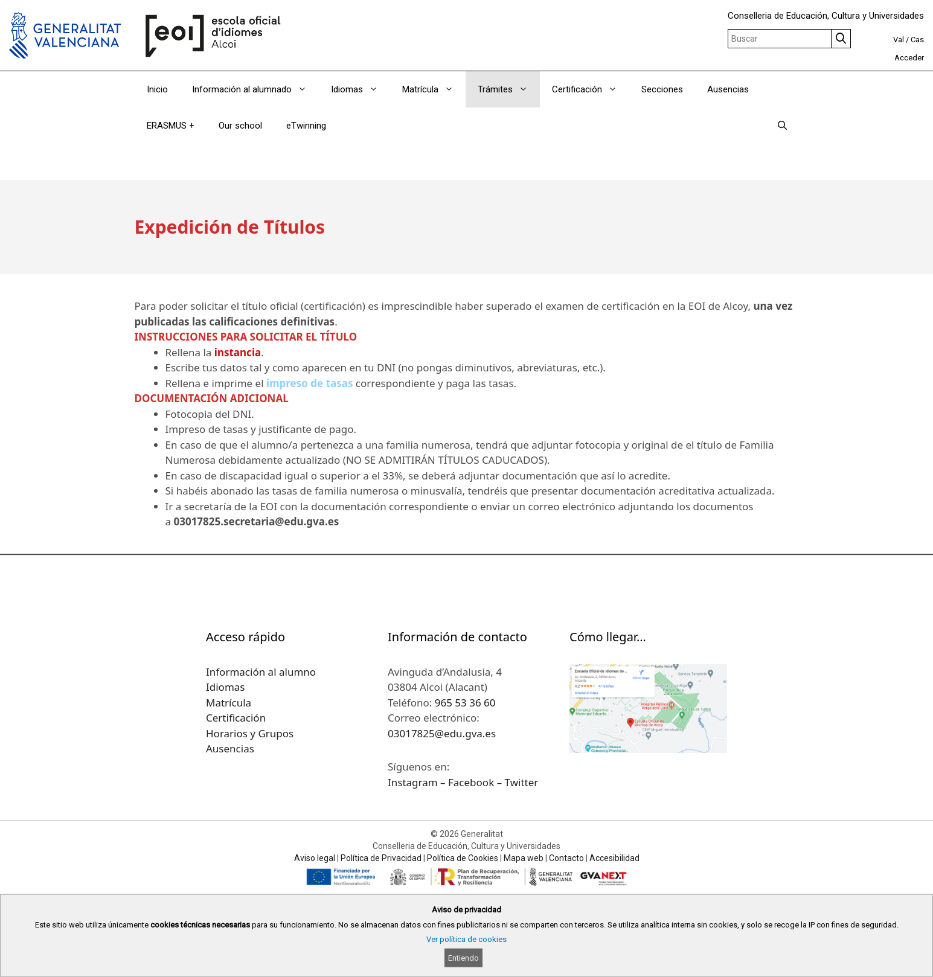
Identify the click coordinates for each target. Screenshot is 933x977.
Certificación (590, 89)
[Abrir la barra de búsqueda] (782, 125)
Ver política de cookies (466, 939)
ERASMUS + (170, 125)
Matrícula (434, 89)
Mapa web (523, 858)
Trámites (509, 89)
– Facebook (468, 782)
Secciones (662, 89)
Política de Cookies (462, 858)
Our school (240, 125)
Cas (917, 39)
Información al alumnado (255, 89)
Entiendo (463, 958)
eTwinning (306, 125)
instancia (237, 352)
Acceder (909, 57)
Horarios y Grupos (249, 733)
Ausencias (728, 89)
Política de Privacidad (381, 858)
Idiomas (360, 89)
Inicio (157, 89)
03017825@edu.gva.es (442, 733)
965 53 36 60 (465, 703)
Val (898, 39)
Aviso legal (314, 858)
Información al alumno (261, 672)
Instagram (414, 782)
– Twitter (518, 782)
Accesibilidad (614, 858)
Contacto (566, 858)
